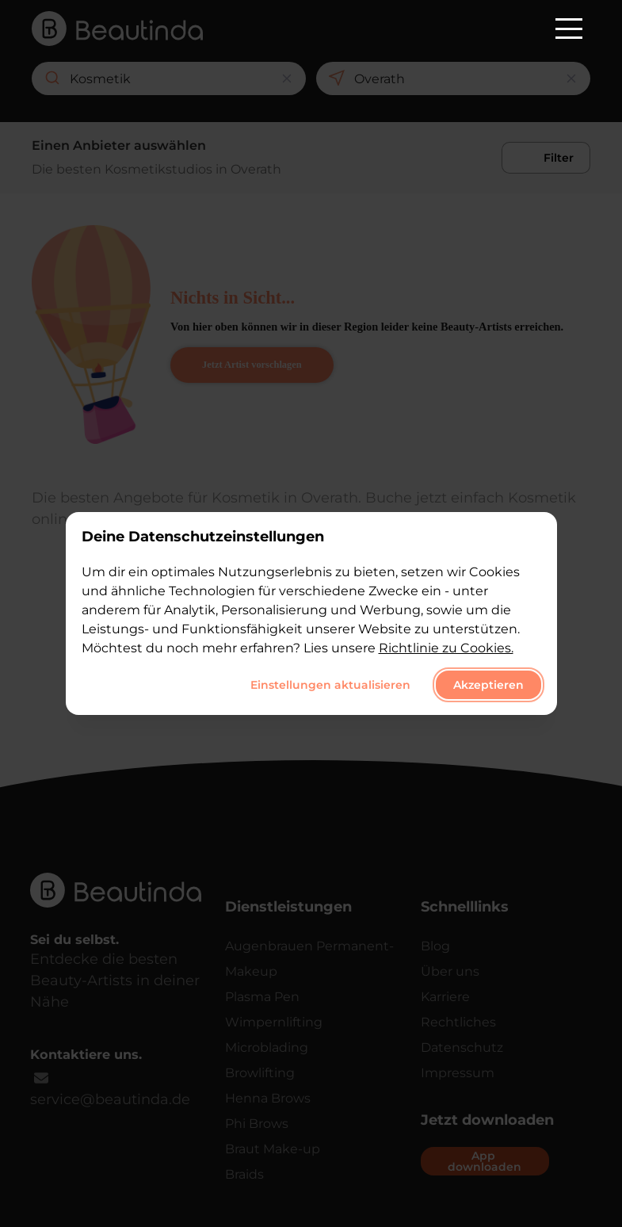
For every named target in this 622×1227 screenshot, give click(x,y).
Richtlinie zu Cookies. (446, 648)
